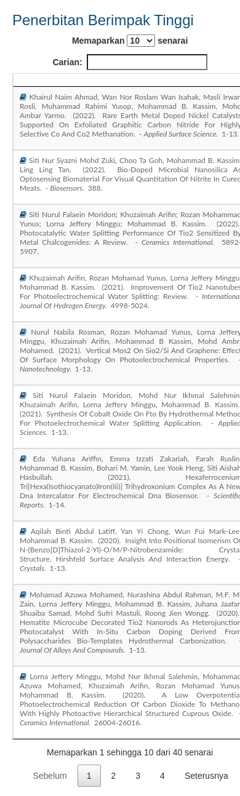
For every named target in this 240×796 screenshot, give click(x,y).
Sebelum (49, 776)
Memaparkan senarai (130, 40)
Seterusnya (206, 776)
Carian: (129, 62)
